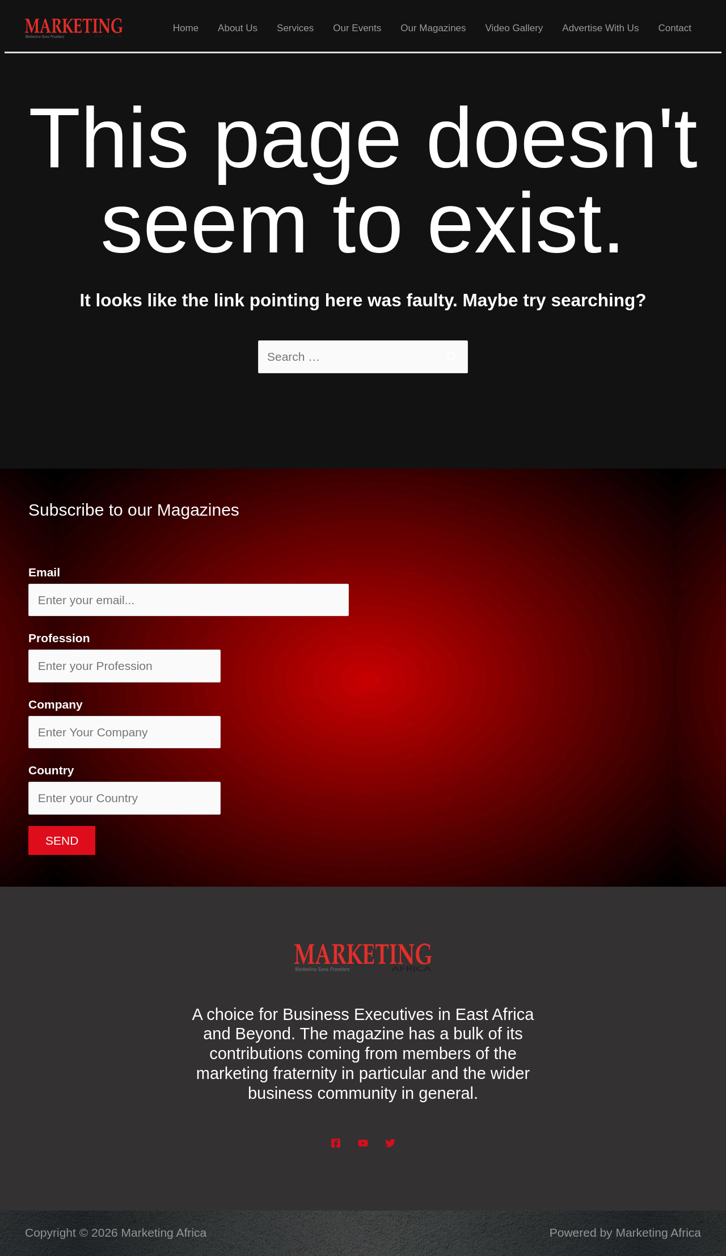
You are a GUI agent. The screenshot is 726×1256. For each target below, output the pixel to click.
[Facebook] (336, 1143)
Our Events (357, 28)
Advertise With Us (600, 28)
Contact (674, 28)
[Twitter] (390, 1143)
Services (295, 28)
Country (51, 770)
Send (61, 840)
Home (186, 28)
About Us (238, 28)
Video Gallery (514, 28)
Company (55, 704)
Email (44, 572)
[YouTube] (363, 1143)
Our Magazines (433, 28)
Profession (59, 637)
